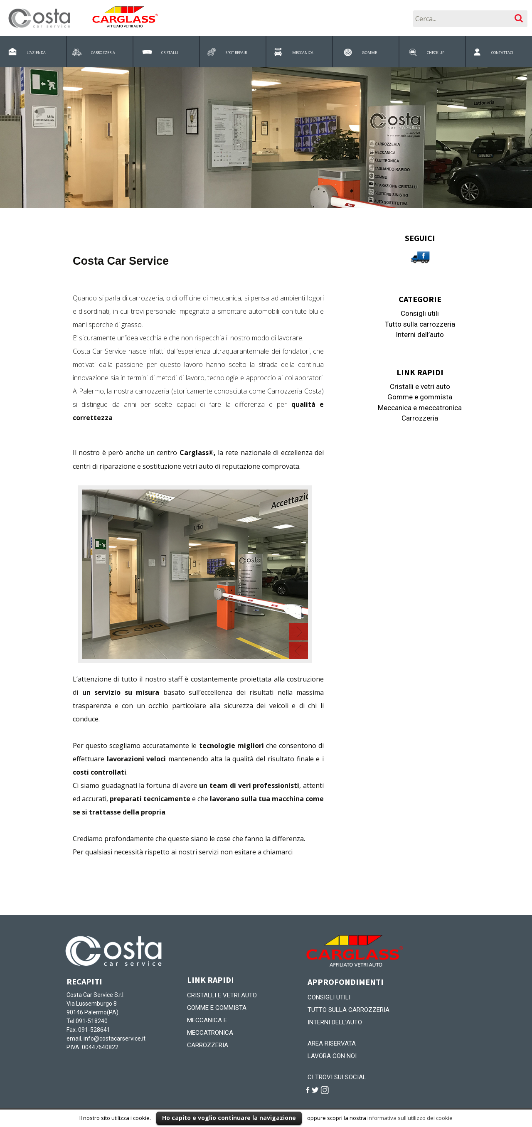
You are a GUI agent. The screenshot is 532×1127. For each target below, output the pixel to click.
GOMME (369, 52)
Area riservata (332, 1043)
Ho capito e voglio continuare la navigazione (229, 1118)
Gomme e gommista (419, 397)
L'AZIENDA (36, 52)
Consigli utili (420, 313)
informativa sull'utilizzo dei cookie (410, 1118)
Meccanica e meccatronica (420, 408)
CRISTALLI (169, 52)
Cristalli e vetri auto (420, 386)
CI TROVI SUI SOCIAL (337, 1077)
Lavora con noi (332, 1056)
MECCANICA (302, 52)
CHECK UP (435, 52)
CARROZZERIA (103, 52)
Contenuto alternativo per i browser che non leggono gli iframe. (198, 570)
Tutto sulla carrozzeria (420, 324)
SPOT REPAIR (236, 52)
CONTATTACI (502, 52)
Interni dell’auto (420, 334)
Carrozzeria (419, 418)
